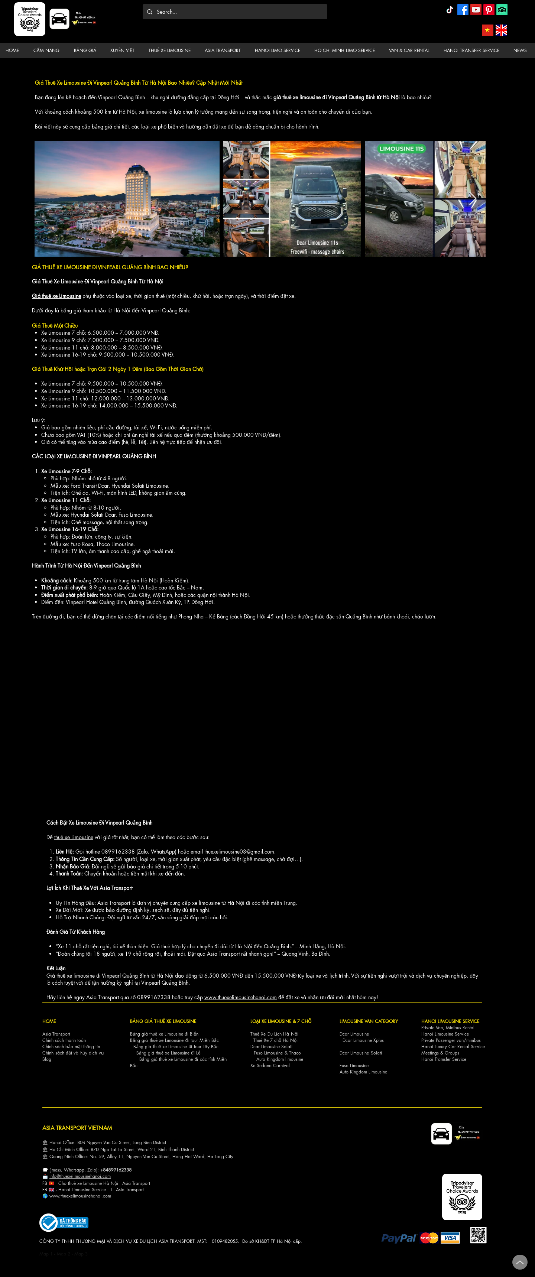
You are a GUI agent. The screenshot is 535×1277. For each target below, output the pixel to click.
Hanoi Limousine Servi (79, 1189)
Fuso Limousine (268, 1053)
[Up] (520, 1262)
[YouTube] (476, 9)
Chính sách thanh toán (64, 1040)
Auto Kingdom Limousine (363, 1072)
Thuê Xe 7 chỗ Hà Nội (275, 1040)
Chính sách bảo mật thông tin (71, 1046)
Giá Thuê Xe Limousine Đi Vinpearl (70, 281)
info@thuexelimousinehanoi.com (80, 1176)
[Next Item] (472, 199)
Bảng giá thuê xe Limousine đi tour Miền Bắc (174, 1040)
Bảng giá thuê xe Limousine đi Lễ (168, 1053)
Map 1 (46, 1254)
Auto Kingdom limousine (279, 1059)
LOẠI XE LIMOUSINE (270, 1021)
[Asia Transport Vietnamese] (487, 30)
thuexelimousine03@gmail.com (239, 851)
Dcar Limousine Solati (271, 1046)
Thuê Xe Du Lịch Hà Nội (274, 1034)
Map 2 (63, 1254)
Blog (46, 1059)
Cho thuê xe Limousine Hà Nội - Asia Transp (101, 1183)
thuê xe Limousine (73, 837)
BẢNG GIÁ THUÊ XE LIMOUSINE (163, 1021)
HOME (49, 1021)
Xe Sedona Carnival (270, 1065)
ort (147, 1183)
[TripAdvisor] (502, 9)
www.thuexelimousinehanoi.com (240, 997)
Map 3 (81, 1254)
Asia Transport (56, 1034)
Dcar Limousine (354, 1034)
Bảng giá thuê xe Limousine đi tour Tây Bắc (176, 1046)
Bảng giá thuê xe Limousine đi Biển (164, 1034)
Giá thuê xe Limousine (56, 295)
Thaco (295, 1053)
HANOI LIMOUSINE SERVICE (450, 1021)
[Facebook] (462, 9)
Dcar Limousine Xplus (363, 1040)
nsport (138, 1189)
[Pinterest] (489, 9)
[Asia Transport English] (501, 30)
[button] (47, 50)
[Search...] (234, 11)
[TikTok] (449, 9)
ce (103, 1189)
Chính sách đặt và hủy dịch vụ (73, 1053)
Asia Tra (124, 1189)
